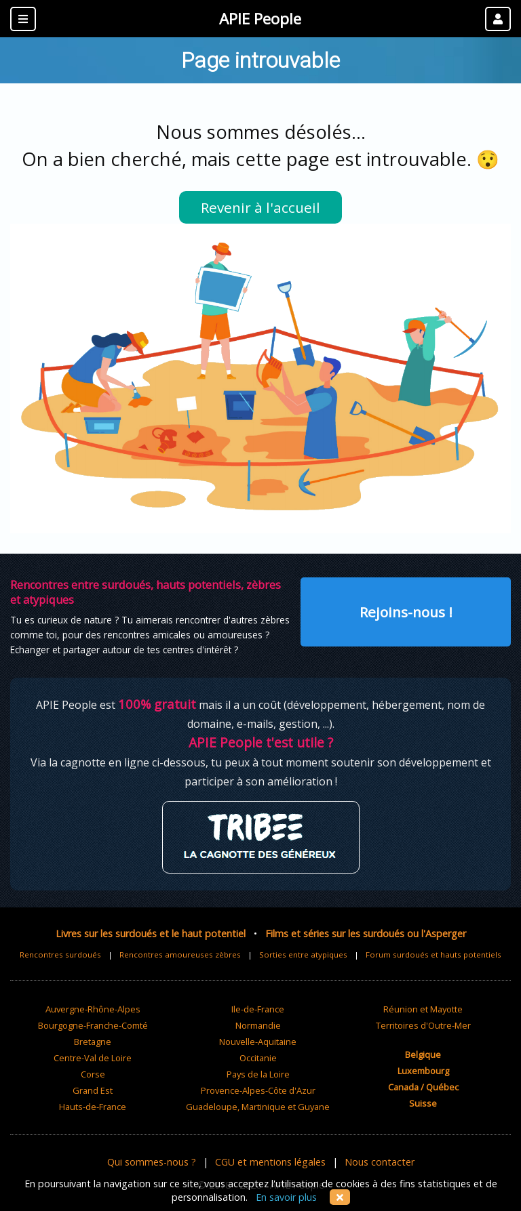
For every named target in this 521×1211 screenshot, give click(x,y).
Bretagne (92, 1041)
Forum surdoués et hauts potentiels (433, 954)
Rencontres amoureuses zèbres (180, 954)
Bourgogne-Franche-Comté (93, 1025)
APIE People (260, 18)
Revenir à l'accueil (260, 207)
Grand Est (93, 1090)
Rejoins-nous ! (406, 611)
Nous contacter (379, 1161)
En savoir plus (286, 1197)
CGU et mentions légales (270, 1161)
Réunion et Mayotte (423, 1009)
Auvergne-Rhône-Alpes (92, 1009)
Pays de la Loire (258, 1074)
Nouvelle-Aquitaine (257, 1041)
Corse (93, 1074)
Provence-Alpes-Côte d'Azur (258, 1090)
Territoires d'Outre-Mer (423, 1025)
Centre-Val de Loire (93, 1058)
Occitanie (258, 1058)
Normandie (258, 1025)
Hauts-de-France (92, 1107)
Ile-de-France (257, 1009)
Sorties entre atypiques (303, 954)
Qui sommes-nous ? (151, 1161)
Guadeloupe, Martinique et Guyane (258, 1107)
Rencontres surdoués (60, 954)
